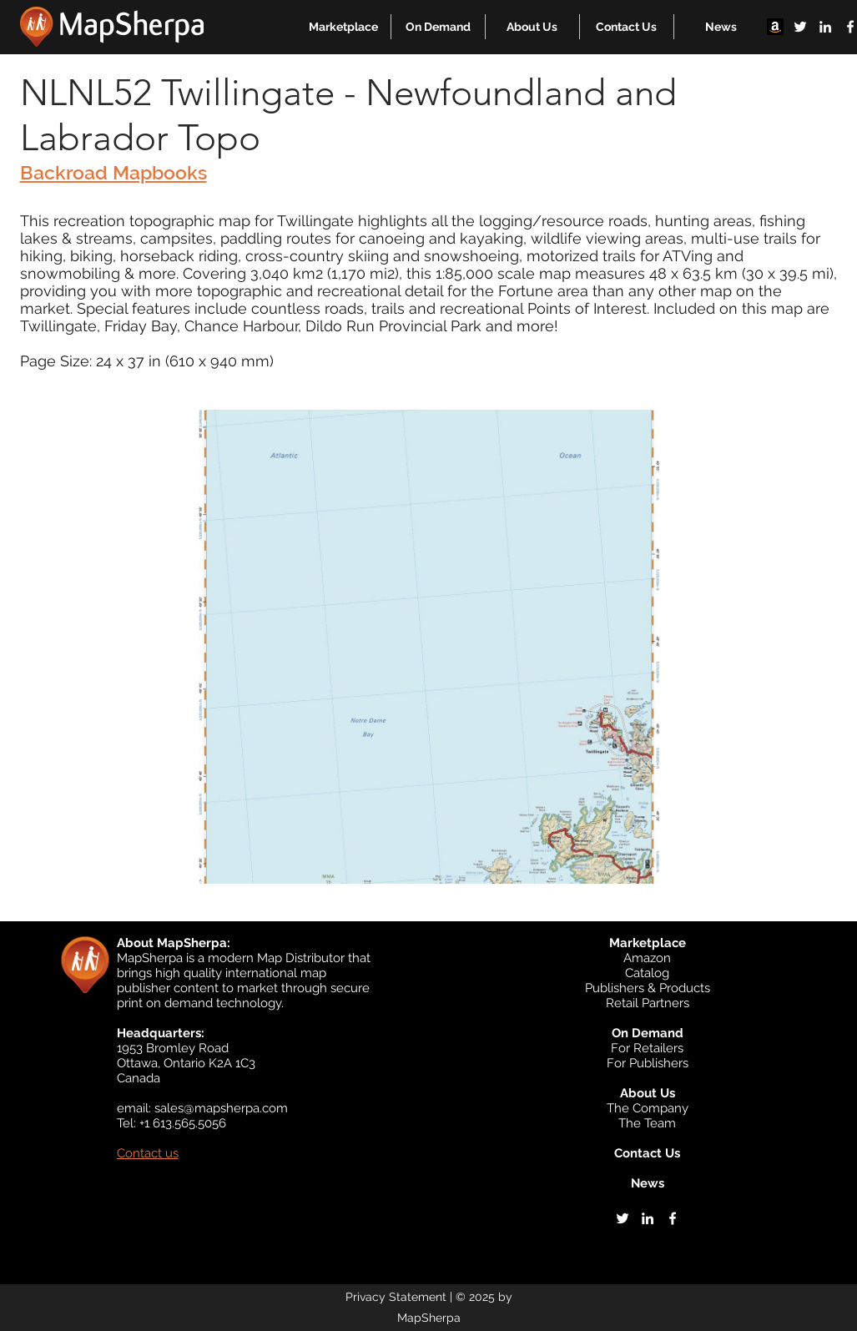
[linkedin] (825, 26)
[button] (343, 26)
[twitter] (800, 26)
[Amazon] (775, 26)
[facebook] (672, 1218)
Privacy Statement (395, 1296)
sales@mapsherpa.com (221, 1108)
